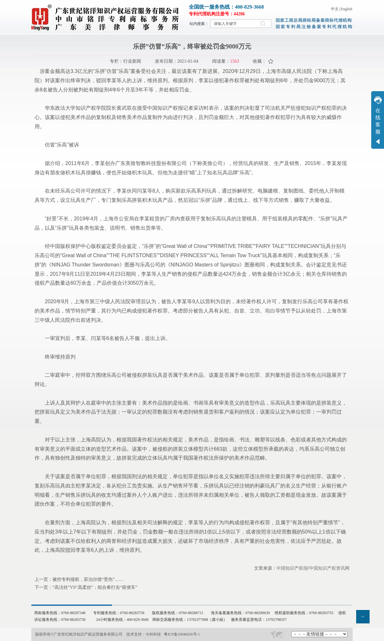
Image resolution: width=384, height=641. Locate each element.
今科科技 (153, 634)
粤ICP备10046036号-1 (182, 634)
